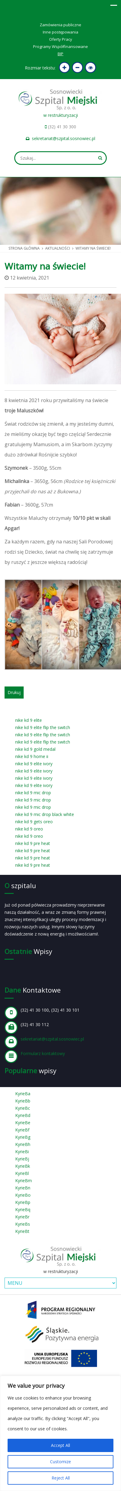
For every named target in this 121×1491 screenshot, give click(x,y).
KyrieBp (22, 1202)
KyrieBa (22, 1093)
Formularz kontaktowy (43, 1053)
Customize (60, 1461)
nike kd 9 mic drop (33, 792)
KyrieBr (22, 1217)
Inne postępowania (60, 32)
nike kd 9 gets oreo (34, 821)
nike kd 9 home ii (31, 756)
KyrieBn (22, 1188)
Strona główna (24, 248)
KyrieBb (22, 1101)
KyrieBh (22, 1144)
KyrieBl (22, 1173)
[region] (60, 1433)
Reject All (61, 1478)
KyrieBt (22, 1231)
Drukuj (14, 692)
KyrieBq (22, 1209)
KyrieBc (22, 1108)
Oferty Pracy (60, 39)
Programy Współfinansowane (60, 46)
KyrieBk (22, 1166)
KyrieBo (23, 1195)
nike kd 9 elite (28, 720)
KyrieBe (22, 1122)
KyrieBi (22, 1151)
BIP (60, 53)
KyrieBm (23, 1180)
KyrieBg (22, 1137)
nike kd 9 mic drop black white (44, 814)
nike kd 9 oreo (29, 829)
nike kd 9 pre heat (32, 843)
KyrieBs (22, 1224)
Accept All (60, 1445)
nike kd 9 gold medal (35, 749)
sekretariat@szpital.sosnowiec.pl (63, 138)
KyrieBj (22, 1159)
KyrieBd (22, 1115)
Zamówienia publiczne (60, 24)
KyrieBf (22, 1130)
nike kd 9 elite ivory (33, 763)
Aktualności (57, 248)
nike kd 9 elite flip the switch (42, 727)
